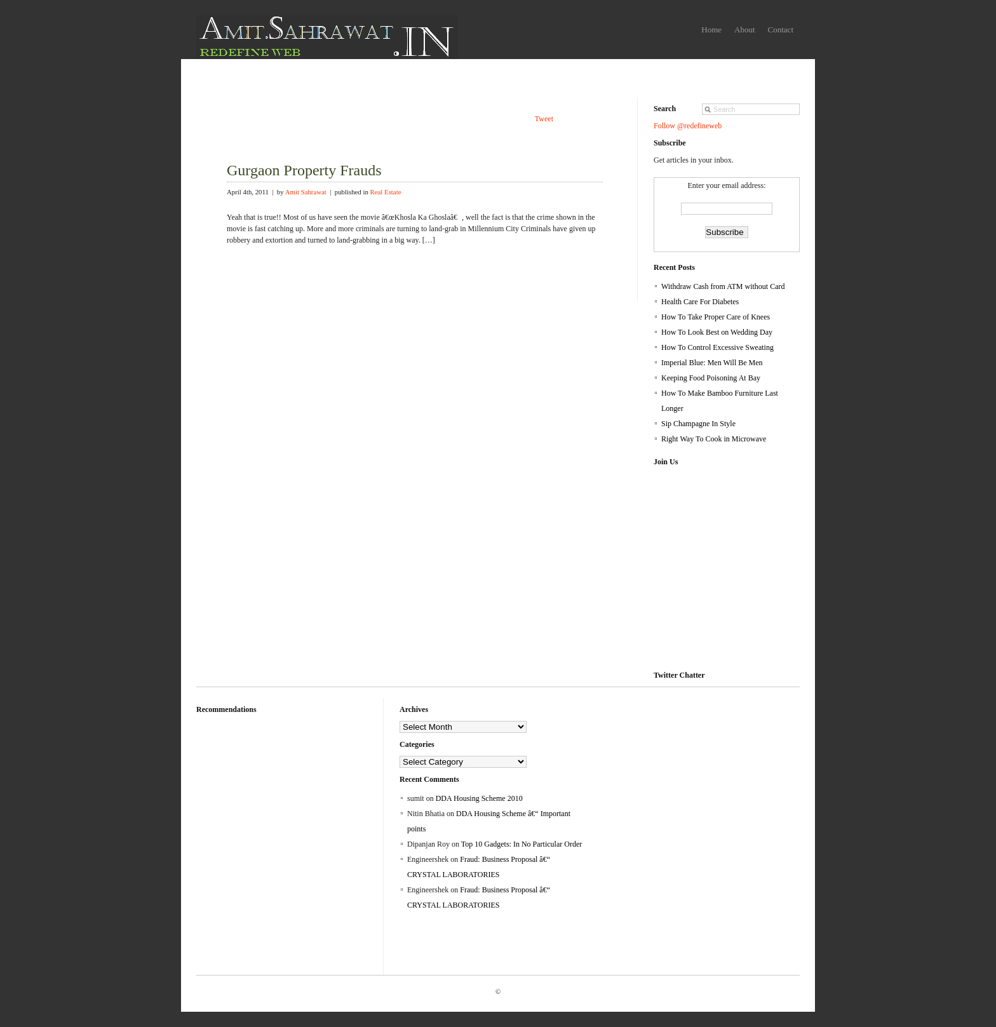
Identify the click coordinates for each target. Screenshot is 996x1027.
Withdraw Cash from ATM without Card (723, 286)
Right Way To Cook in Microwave (713, 438)
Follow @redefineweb (688, 125)
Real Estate (385, 192)
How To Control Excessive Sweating (717, 347)
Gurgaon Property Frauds (304, 170)
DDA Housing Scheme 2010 (479, 798)
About (744, 29)
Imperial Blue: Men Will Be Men (712, 362)
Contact (780, 29)
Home (711, 29)
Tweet (544, 118)
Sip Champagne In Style (698, 423)
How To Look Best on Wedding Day (716, 332)
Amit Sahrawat (305, 192)
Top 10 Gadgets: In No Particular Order (521, 844)
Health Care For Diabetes (700, 301)
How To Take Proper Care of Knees (715, 316)
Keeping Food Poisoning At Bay (710, 377)
